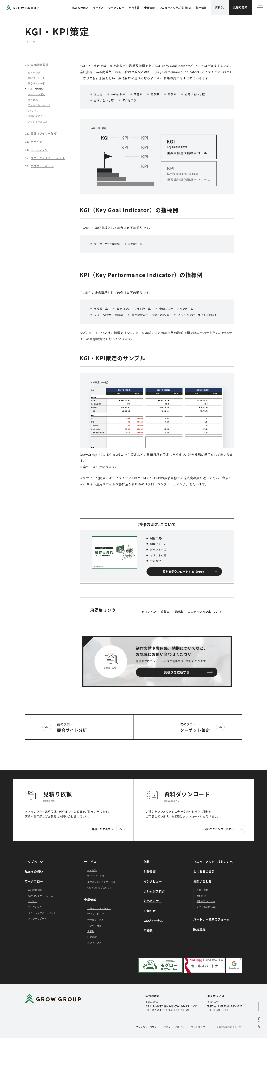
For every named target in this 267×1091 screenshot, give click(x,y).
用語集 (148, 930)
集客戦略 (33, 99)
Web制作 (92, 870)
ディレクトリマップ (39, 105)
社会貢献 (92, 937)
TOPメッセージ (95, 914)
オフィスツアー (95, 942)
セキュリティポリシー (175, 1027)
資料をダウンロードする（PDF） (184, 572)
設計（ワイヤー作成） (45, 133)
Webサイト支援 (95, 876)
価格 (147, 862)
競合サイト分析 (36, 83)
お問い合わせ (202, 881)
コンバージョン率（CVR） (205, 612)
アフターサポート (42, 166)
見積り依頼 (240, 7)
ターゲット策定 (36, 94)
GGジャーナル (153, 920)
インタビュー (153, 881)
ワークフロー (116, 7)
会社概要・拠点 (95, 919)
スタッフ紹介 (94, 925)
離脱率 (179, 612)
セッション (149, 612)
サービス (98, 7)
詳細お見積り (35, 116)
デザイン (36, 142)
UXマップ (33, 110)
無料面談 (201, 895)
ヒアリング (34, 72)
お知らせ (150, 911)
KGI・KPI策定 (36, 89)
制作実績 (134, 7)
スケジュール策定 (38, 121)
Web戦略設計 (39, 65)
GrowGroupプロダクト (99, 887)
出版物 (90, 931)
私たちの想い (80, 7)
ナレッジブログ (154, 891)
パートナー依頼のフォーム (211, 919)
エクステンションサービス (101, 881)
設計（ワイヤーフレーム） (42, 895)
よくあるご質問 (204, 871)
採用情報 (201, 7)
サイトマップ (198, 1027)
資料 (219, 7)
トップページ (34, 862)
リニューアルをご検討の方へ (213, 862)
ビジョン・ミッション (99, 908)
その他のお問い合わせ (208, 907)
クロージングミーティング (48, 158)
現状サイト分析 (36, 78)
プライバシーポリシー (147, 1027)
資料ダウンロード (206, 901)
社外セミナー (153, 901)
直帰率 (165, 612)
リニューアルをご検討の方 (176, 7)
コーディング (39, 150)
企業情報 (149, 7)
